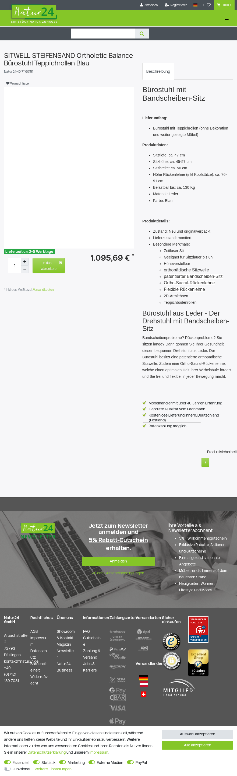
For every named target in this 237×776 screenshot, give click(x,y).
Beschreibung (158, 71)
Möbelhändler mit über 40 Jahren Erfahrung (185, 403)
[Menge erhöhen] (25, 261)
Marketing (76, 762)
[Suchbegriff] (103, 34)
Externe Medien (110, 762)
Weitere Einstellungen (53, 769)
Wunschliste (17, 83)
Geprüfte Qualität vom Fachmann (177, 409)
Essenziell (21, 762)
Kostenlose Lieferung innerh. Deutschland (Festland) (184, 417)
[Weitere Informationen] (205, 462)
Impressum (99, 752)
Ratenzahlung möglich (167, 426)
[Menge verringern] (25, 269)
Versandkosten (43, 289)
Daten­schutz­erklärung (47, 752)
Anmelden (118, 561)
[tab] (158, 71)
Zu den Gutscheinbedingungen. (118, 573)
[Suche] (142, 34)
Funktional (21, 769)
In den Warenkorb (51, 265)
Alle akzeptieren (197, 745)
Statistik (48, 762)
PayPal (141, 762)
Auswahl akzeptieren (197, 734)
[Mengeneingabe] (14, 265)
